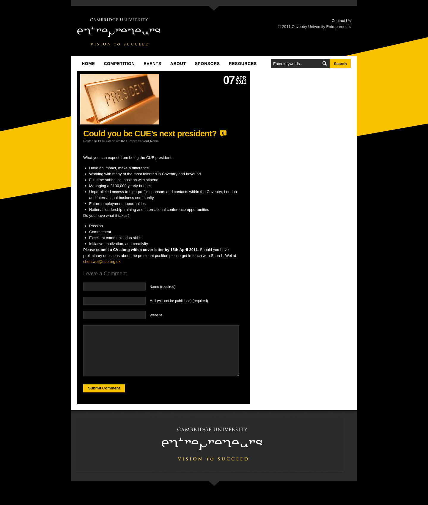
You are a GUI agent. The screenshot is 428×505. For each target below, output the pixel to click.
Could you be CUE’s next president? (150, 133)
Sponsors (207, 63)
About (178, 63)
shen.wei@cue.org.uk (101, 261)
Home (88, 63)
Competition (119, 63)
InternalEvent (138, 141)
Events (152, 63)
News (154, 141)
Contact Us (341, 20)
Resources (243, 63)
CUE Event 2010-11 (113, 141)
